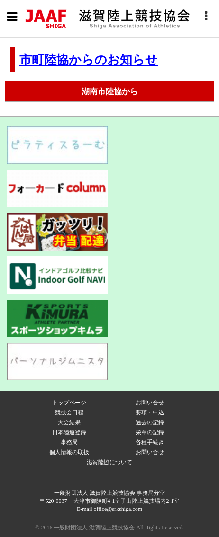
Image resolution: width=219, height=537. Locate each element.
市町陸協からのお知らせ (88, 60)
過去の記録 (150, 422)
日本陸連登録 (69, 432)
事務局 (69, 442)
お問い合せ (150, 402)
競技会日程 (69, 412)
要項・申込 (150, 412)
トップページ (69, 402)
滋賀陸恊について (109, 462)
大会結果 (69, 422)
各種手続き (150, 442)
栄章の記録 (150, 432)
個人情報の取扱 (69, 452)
